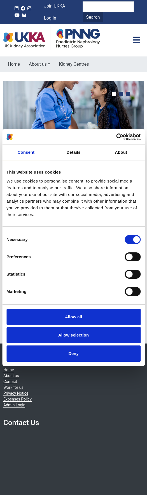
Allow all (73, 316)
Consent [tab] (25, 152)
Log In (50, 18)
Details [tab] (74, 152)
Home (14, 64)
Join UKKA (54, 6)
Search (93, 17)
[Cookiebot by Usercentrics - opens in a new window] (116, 137)
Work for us (13, 387)
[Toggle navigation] (136, 40)
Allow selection (73, 335)
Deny (73, 353)
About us (38, 64)
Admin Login (14, 405)
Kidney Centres (74, 64)
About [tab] (121, 152)
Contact (10, 381)
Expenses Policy (17, 399)
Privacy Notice (15, 393)
